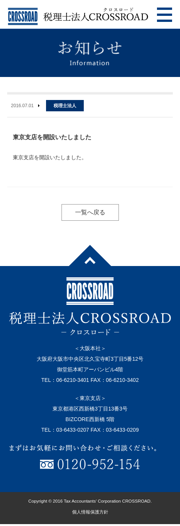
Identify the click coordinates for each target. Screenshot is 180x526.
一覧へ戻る (90, 212)
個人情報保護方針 (90, 512)
